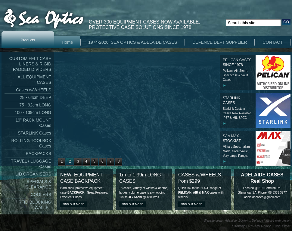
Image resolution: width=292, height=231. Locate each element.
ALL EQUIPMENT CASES (34, 79)
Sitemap (238, 226)
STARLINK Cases (34, 133)
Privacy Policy (259, 226)
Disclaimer (282, 226)
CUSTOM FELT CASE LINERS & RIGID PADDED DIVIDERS (30, 64)
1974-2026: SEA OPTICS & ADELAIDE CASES (132, 42)
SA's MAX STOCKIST (232, 138)
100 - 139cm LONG (33, 112)
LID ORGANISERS (33, 174)
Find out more (73, 204)
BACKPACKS (38, 153)
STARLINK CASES (231, 100)
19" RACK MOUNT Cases (33, 123)
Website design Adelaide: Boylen (226, 220)
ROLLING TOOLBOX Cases (31, 143)
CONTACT (272, 42)
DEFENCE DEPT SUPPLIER (219, 42)
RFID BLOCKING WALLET (34, 205)
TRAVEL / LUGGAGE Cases (31, 164)
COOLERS (41, 194)
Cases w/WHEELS (33, 89)
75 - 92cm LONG (35, 105)
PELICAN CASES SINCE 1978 (237, 62)
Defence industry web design (271, 220)
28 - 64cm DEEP (35, 97)
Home (67, 42)
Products (28, 40)
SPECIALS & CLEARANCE (38, 184)
